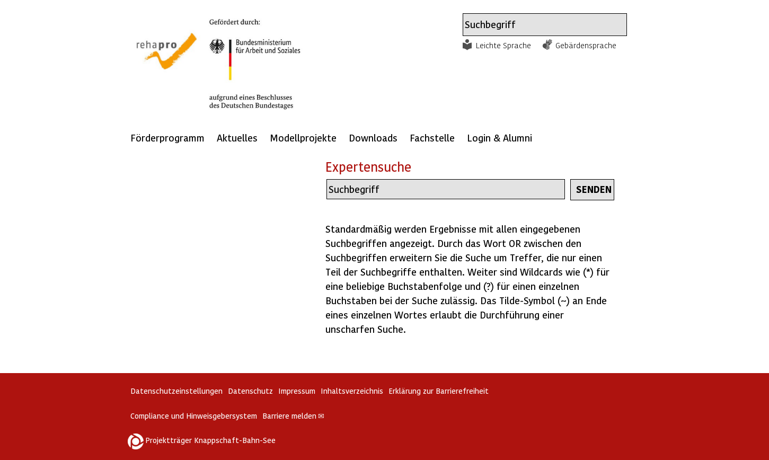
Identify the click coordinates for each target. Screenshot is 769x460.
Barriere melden (293, 416)
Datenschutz (250, 390)
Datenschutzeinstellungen (176, 390)
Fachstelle (432, 137)
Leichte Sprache (503, 45)
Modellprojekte (303, 137)
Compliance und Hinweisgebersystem (193, 415)
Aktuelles (237, 137)
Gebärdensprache (585, 45)
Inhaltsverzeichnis (352, 390)
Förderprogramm (167, 137)
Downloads (373, 137)
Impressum (296, 390)
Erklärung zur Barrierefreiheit (438, 390)
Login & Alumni (499, 137)
